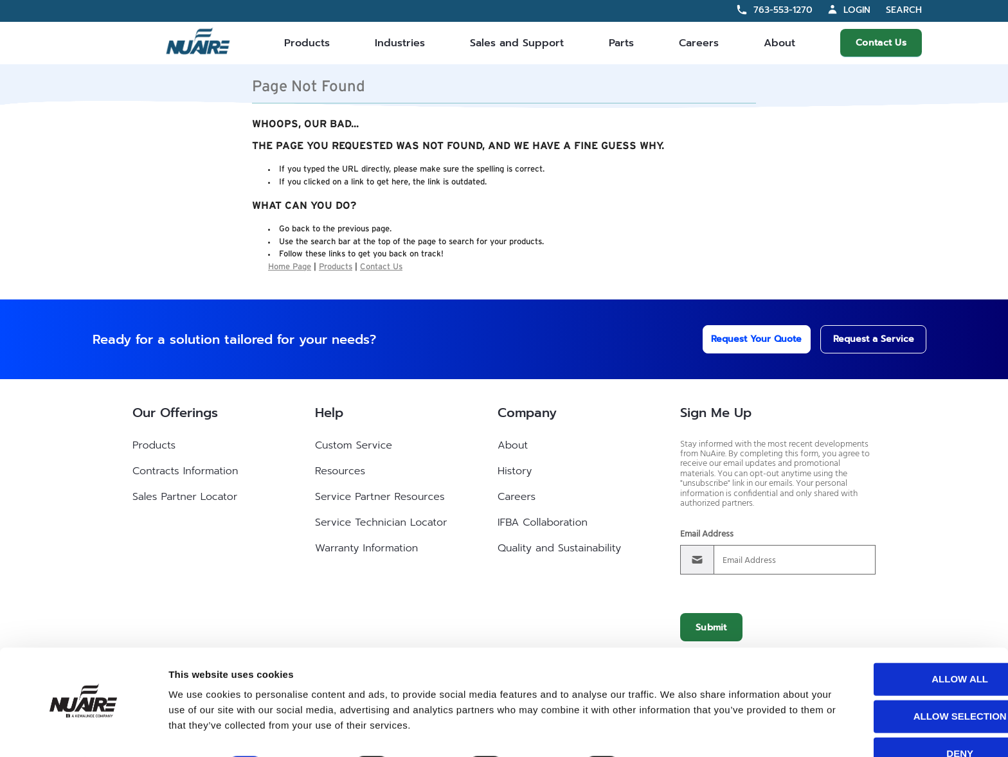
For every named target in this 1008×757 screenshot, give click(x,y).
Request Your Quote (739, 339)
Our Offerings (175, 412)
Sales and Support (517, 43)
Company (527, 412)
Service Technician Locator (381, 522)
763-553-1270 (783, 10)
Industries (400, 43)
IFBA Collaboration (543, 522)
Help (329, 412)
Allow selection (901, 680)
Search (904, 10)
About (779, 43)
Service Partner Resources (380, 496)
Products (307, 43)
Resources (340, 471)
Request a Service (861, 339)
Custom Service (353, 445)
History (515, 471)
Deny (900, 718)
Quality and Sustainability (559, 548)
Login (856, 10)
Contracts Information (185, 471)
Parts (621, 43)
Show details (675, 731)
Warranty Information (366, 548)
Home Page (289, 267)
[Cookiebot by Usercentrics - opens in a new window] (83, 732)
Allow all (900, 643)
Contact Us (881, 42)
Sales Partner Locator (184, 496)
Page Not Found (308, 86)
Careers (699, 43)
